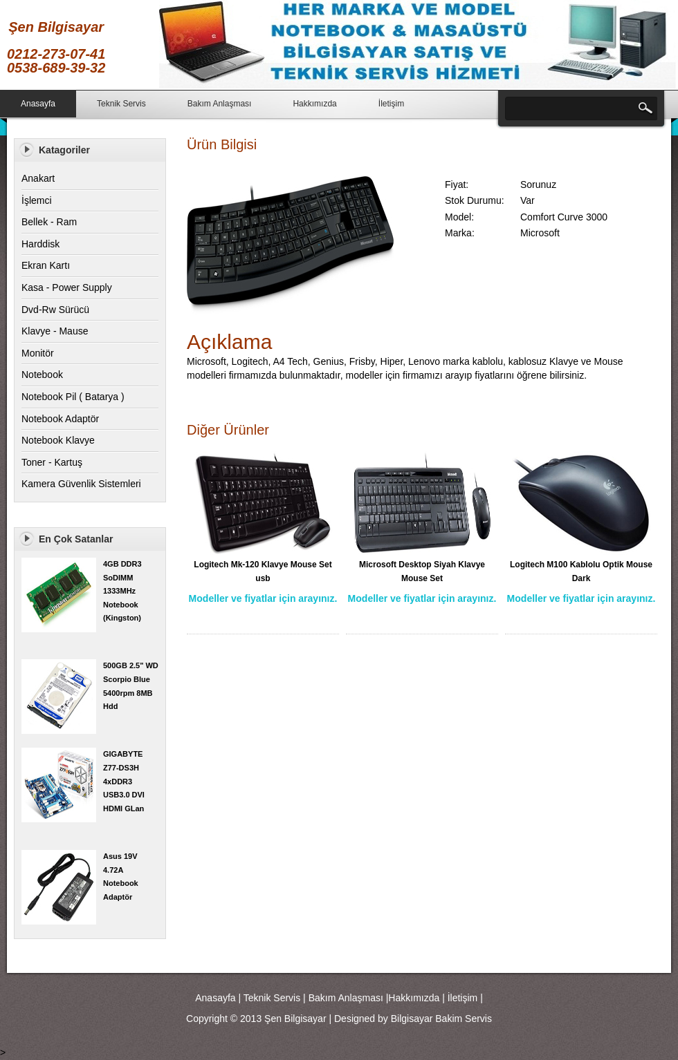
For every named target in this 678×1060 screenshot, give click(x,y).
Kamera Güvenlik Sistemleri (81, 483)
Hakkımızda (314, 103)
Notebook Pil (48, 396)
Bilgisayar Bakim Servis (441, 1018)
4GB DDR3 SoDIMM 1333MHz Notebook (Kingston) (122, 591)
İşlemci (36, 200)
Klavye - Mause (54, 331)
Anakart (38, 178)
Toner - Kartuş (51, 462)
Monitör (37, 353)
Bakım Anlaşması (219, 103)
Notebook (42, 374)
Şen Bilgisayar (295, 1018)
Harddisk (40, 243)
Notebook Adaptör (60, 418)
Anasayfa (38, 103)
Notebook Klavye (58, 440)
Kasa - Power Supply (66, 287)
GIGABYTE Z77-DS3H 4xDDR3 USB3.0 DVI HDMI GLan (124, 781)
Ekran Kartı (45, 265)
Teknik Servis (121, 103)
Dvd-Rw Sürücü (55, 309)
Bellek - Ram (49, 221)
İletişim (391, 103)
